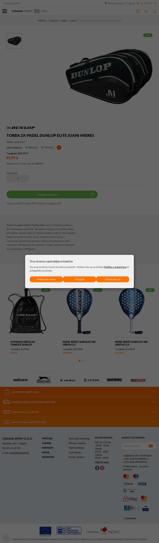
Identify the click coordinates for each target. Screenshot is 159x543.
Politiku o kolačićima (115, 266)
